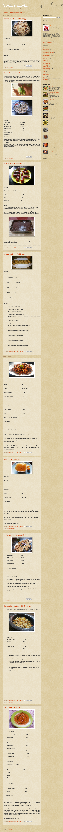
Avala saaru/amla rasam (13, 459)
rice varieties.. (45, 69)
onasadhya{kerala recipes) (48, 65)
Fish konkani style (46, 58)
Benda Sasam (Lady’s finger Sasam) (17, 73)
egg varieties (45, 57)
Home (22, 827)
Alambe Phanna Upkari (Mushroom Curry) (53, 135)
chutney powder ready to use (48, 52)
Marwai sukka (51, 113)
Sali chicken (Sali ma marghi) (54, 92)
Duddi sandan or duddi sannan (15, 254)
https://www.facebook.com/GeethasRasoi (14, 12)
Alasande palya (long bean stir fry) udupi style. (54, 121)
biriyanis (44, 47)
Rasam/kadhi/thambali (11, 528)
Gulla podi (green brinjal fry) (15, 535)
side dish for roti (10, 454)
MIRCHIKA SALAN (12, 707)
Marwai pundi (51, 86)
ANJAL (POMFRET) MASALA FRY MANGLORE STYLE (54, 143)
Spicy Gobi (8, 360)
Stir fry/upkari (45, 79)
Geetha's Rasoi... (15, 5)
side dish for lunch (10, 67)
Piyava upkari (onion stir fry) (15, 19)
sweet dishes (9, 248)
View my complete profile (47, 42)
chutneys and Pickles (47, 55)
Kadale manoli (51, 99)
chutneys (45, 54)
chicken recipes (46, 50)
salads (44, 71)
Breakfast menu (10, 352)
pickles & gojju (46, 66)
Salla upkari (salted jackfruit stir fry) (18, 606)
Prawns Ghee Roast (52, 106)
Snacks (8, 600)
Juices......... (45, 60)
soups (44, 77)
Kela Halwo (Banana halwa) (14, 164)
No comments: (20, 65)
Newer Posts (6, 827)
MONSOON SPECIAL (47, 61)
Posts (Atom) (10, 829)
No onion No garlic (46, 63)
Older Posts (38, 827)
